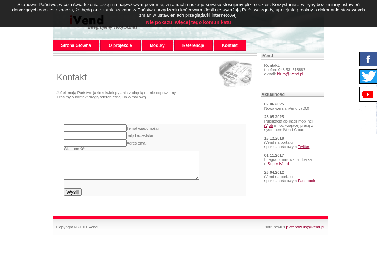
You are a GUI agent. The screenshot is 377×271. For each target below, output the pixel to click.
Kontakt (230, 45)
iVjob (268, 125)
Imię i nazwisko (140, 136)
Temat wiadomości (143, 128)
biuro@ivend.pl (290, 74)
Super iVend (278, 164)
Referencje (193, 45)
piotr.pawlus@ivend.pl (305, 232)
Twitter (303, 147)
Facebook (306, 181)
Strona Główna (76, 45)
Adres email (137, 143)
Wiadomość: (75, 149)
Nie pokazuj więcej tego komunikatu (188, 22)
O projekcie (120, 45)
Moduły (157, 45)
